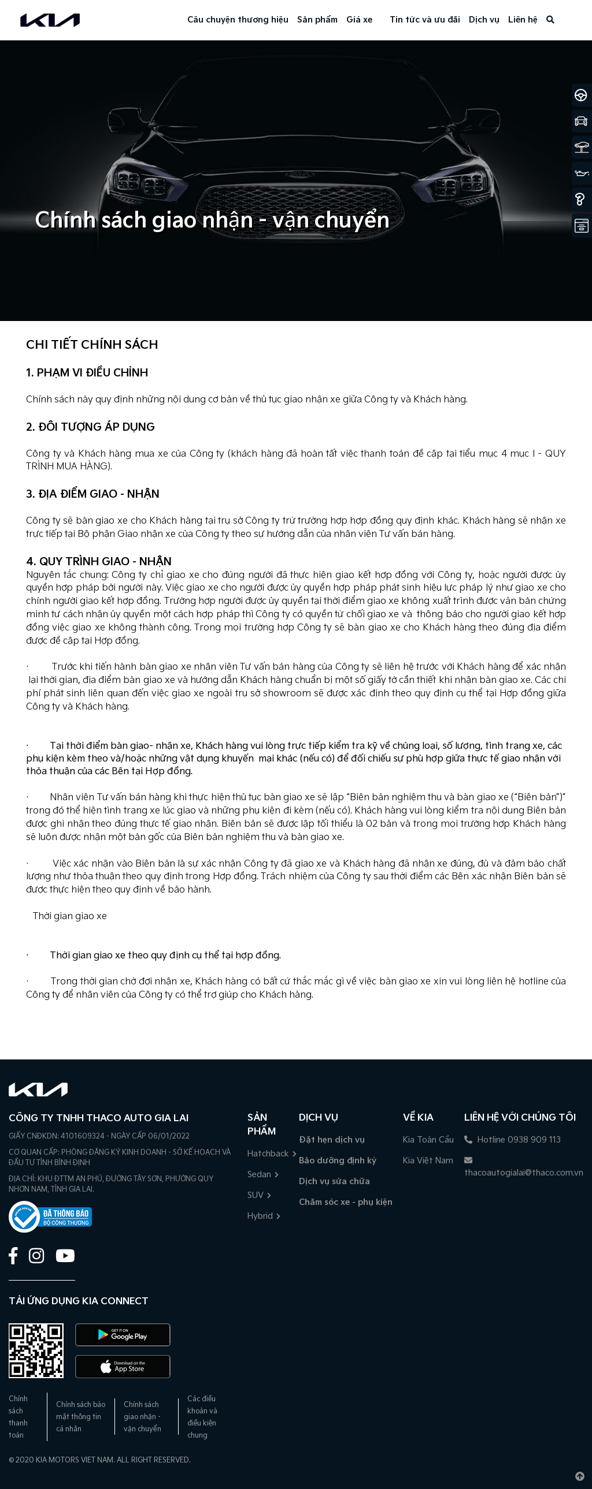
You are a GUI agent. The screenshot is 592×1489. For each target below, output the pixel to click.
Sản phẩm (317, 20)
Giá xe (359, 20)
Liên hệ (523, 20)
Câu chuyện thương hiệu (237, 20)
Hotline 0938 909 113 (512, 1140)
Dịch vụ (484, 20)
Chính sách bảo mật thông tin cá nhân (80, 1417)
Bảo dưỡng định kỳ (337, 1161)
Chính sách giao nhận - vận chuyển (142, 1417)
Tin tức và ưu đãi (425, 20)
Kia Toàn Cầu (428, 1140)
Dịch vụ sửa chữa (334, 1181)
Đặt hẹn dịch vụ (332, 1140)
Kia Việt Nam (428, 1161)
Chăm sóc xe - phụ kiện (346, 1202)
